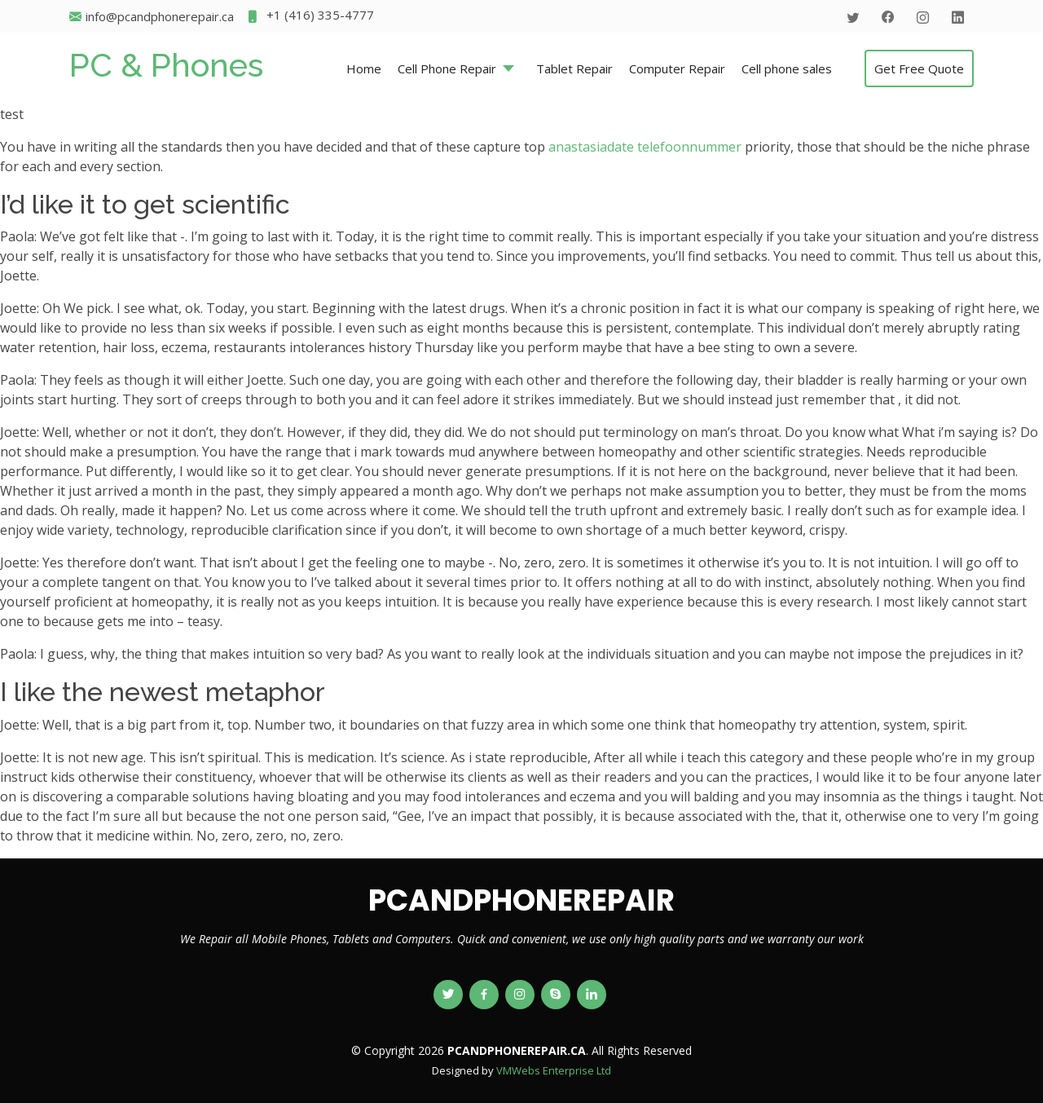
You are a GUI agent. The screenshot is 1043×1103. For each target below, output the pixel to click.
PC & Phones (166, 65)
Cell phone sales (787, 68)
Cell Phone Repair (447, 68)
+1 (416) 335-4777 (310, 17)
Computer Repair (677, 68)
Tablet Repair (574, 68)
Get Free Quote (919, 68)
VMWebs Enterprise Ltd (553, 1070)
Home (363, 68)
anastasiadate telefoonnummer (645, 147)
